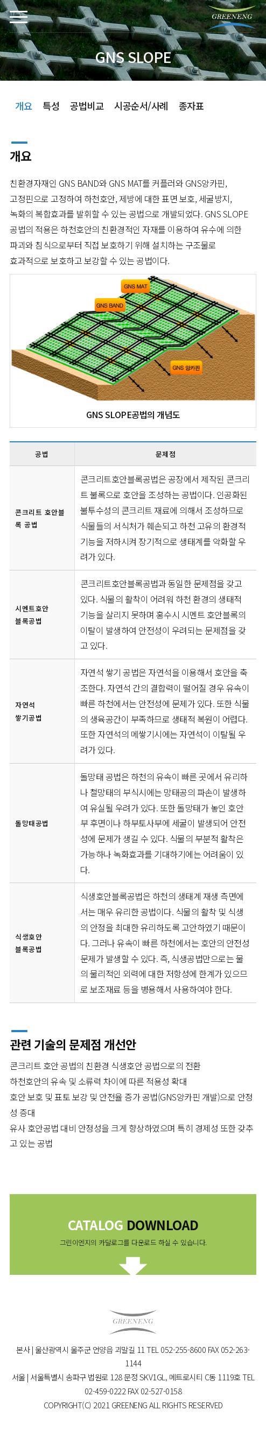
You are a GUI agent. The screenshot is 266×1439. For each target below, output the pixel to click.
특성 (51, 105)
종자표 (191, 105)
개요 (23, 105)
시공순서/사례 (141, 105)
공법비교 (86, 105)
